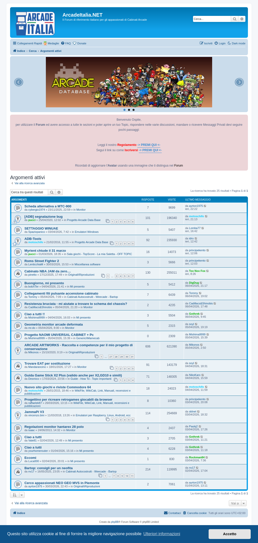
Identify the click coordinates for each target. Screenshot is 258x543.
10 (126, 475)
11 (132, 475)
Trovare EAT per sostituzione (47, 363)
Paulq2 (193, 426)
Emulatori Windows (87, 231)
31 (132, 356)
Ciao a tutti (33, 437)
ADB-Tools (32, 239)
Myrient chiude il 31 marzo (45, 250)
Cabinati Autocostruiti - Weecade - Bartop (92, 296)
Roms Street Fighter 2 (41, 261)
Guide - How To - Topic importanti (91, 378)
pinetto (32, 274)
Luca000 (33, 461)
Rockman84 (197, 457)
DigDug (194, 282)
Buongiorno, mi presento (44, 283)
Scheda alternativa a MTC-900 (47, 206)
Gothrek (194, 313)
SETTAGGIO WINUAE (41, 228)
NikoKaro (194, 374)
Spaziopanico (36, 231)
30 (126, 356)
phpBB (115, 522)
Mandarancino (37, 366)
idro (191, 238)
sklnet (192, 411)
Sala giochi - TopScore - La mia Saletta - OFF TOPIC (99, 253)
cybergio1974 (36, 209)
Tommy (32, 296)
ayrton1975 (196, 205)
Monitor (81, 209)
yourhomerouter (38, 450)
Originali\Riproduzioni (81, 274)
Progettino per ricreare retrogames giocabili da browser (68, 399)
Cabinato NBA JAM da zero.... (47, 271)
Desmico (33, 378)
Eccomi (30, 458)
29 (121, 356)
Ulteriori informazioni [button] (161, 534)
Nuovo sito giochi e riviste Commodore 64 (57, 387)
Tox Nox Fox (197, 270)
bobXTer (33, 286)
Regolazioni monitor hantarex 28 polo (54, 427)
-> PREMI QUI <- (148, 145)
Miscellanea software (88, 264)
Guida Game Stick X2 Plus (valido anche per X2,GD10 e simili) (73, 375)
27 (110, 356)
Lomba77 (195, 228)
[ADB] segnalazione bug (43, 216)
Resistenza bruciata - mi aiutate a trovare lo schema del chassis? (75, 304)
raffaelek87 (35, 402)
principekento (197, 250)
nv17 (31, 471)
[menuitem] (66, 43)
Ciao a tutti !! (34, 314)
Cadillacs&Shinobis (40, 307)
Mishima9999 (36, 317)
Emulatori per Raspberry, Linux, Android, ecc (103, 415)
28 (116, 356)
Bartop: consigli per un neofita (48, 468)
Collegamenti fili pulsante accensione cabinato (61, 293)
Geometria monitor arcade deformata (53, 324)
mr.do (31, 327)
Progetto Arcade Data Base (84, 219)
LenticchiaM (35, 264)
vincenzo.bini (36, 415)
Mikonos (33, 352)
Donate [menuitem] (81, 43)
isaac (31, 430)
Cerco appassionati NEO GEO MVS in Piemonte (62, 483)
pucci (32, 219)
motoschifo (196, 216)
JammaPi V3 (34, 412)
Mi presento (77, 286)
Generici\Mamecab (88, 338)
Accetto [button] (229, 534)
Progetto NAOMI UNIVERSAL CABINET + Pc (59, 335)
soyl (191, 324)
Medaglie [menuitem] (53, 43)
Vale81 (32, 440)
